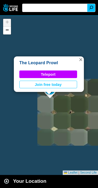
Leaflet (70, 172)
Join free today (48, 85)
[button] (81, 59)
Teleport (48, 74)
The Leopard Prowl (38, 63)
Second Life (11, 8)
